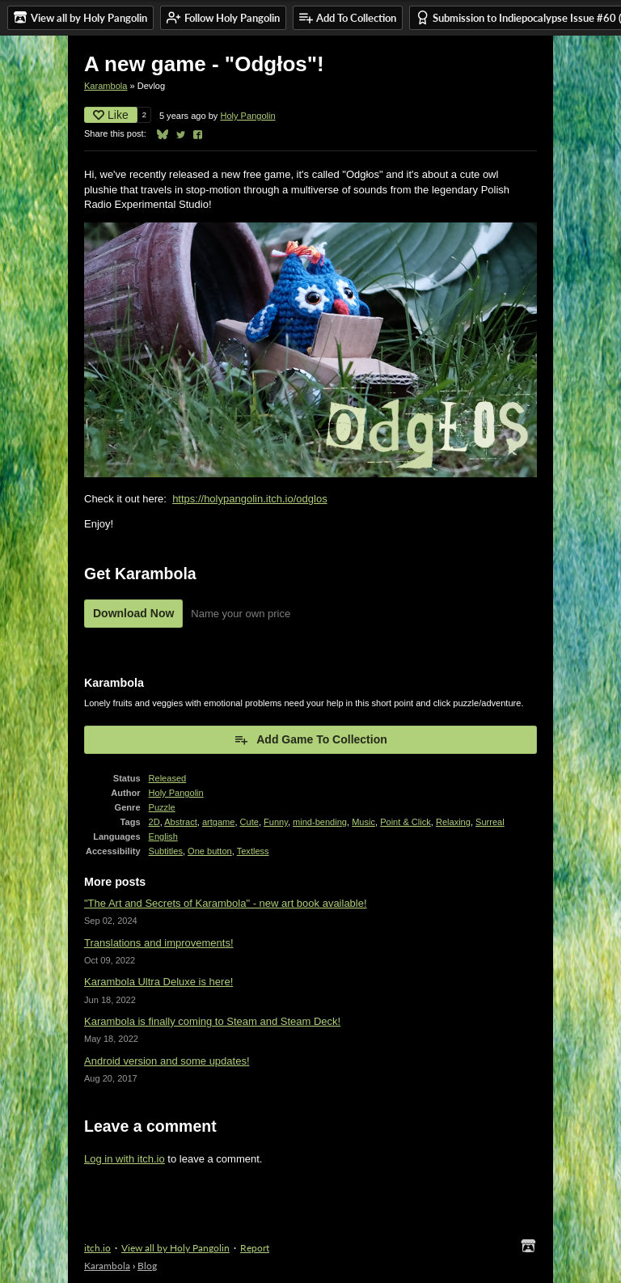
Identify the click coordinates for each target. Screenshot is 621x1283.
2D (154, 822)
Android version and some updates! (167, 1061)
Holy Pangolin (247, 116)
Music (363, 822)
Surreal (490, 822)
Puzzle (162, 807)
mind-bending (320, 822)
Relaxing (453, 822)
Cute (249, 822)
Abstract (180, 822)
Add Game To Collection (310, 739)
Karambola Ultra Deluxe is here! (158, 982)
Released (168, 778)
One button (210, 851)
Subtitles (166, 851)
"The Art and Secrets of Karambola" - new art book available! (225, 903)
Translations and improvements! (159, 943)
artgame (218, 822)
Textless (253, 851)
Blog (147, 1266)
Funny (276, 822)
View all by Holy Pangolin (175, 1248)
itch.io (97, 1248)
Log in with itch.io (124, 1159)
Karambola (105, 86)
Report (254, 1248)
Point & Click (405, 822)
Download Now (133, 613)
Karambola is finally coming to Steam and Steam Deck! (212, 1021)
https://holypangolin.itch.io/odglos (249, 499)
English (163, 836)
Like (111, 114)
